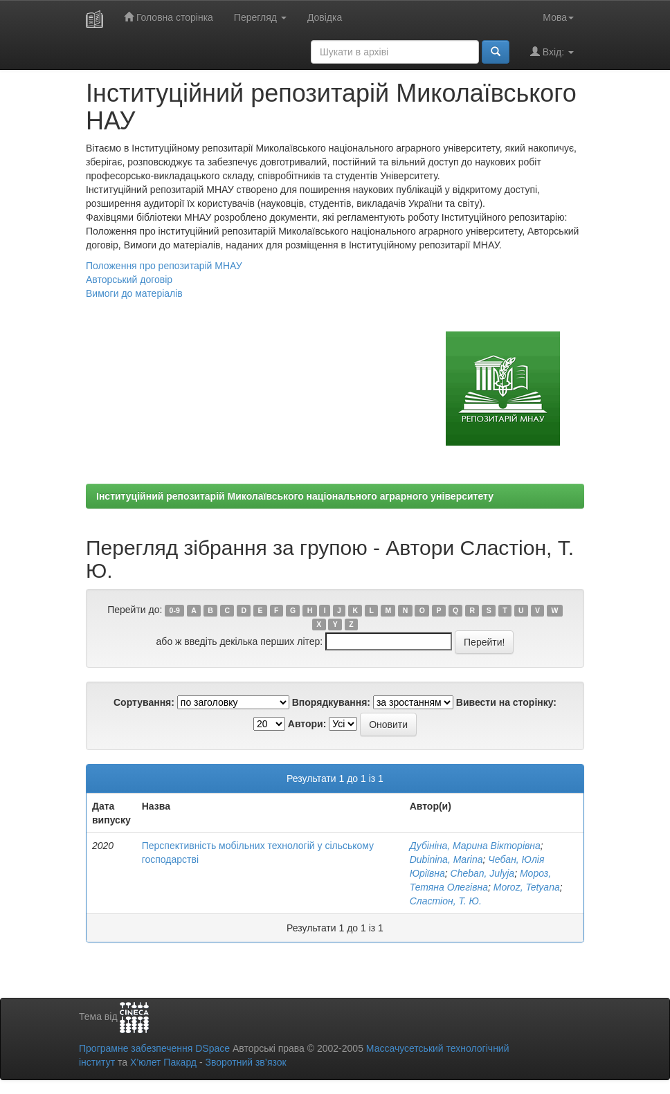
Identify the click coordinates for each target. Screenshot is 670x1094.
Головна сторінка (168, 17)
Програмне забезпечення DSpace (154, 1048)
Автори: (307, 723)
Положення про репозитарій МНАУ (164, 265)
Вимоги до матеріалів (134, 293)
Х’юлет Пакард (163, 1062)
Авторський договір (129, 279)
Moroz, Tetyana (527, 887)
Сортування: (144, 702)
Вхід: (552, 51)
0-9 (175, 610)
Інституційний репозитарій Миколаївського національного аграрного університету (295, 496)
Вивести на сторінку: (506, 702)
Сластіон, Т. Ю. (446, 900)
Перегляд (260, 17)
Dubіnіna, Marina (446, 859)
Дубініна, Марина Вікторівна (475, 845)
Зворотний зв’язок (245, 1062)
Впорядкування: (331, 702)
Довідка (324, 17)
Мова (558, 17)
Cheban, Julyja (483, 873)
